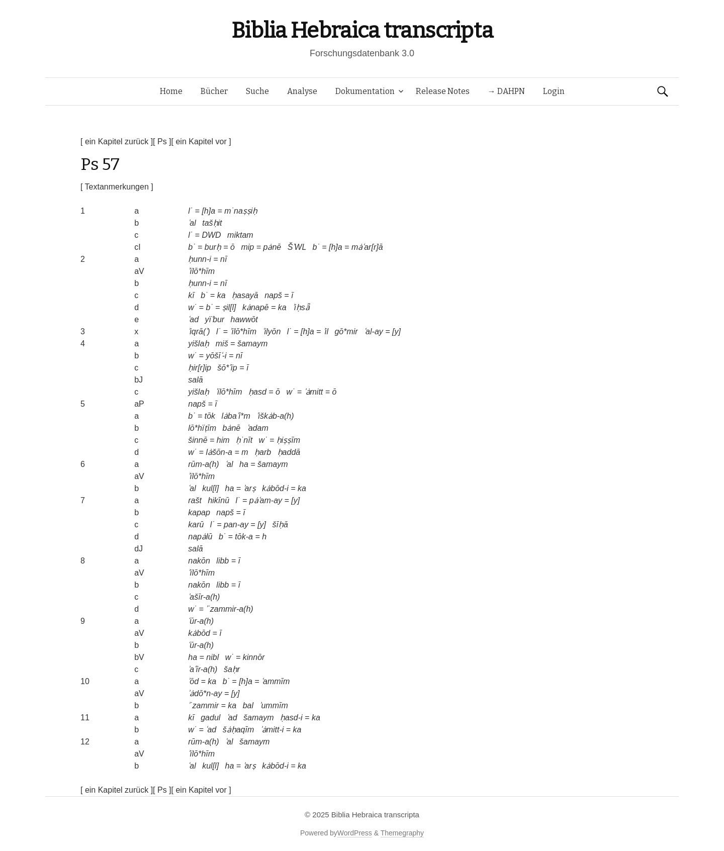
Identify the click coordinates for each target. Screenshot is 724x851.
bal (248, 705)
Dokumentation (365, 91)
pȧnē (272, 247)
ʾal (192, 223)
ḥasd (257, 392)
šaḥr (232, 669)
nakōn (199, 560)
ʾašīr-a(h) (204, 597)
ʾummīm (273, 705)
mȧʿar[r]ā (367, 247)
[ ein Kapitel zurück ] (116, 141)
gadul (210, 717)
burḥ (213, 247)
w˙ (192, 307)
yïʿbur (215, 319)
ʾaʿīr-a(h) (202, 669)
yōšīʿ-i (216, 355)
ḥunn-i (199, 259)
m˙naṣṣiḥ (240, 211)
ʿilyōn (271, 331)
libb (222, 560)
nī (223, 259)
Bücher (214, 91)
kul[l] (210, 488)
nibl (212, 657)
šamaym (252, 343)
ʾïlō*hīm (201, 271)
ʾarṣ (249, 488)
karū (196, 524)
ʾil (325, 331)
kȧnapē (255, 307)
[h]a (208, 211)
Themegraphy (402, 833)
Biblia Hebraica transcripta (362, 30)
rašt (195, 500)
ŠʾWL (297, 247)
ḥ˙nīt (244, 440)
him (223, 440)
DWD (211, 235)
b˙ (191, 247)
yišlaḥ (198, 343)
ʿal (229, 464)
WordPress (354, 833)
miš (222, 343)
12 (84, 741)
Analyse (302, 91)
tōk (210, 416)
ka (221, 295)
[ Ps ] (162, 141)
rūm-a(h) (203, 464)
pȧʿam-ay (265, 500)
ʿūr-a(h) (201, 621)
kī (191, 295)
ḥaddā (289, 452)
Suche (257, 91)
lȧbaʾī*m (236, 416)
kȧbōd (199, 633)
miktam (240, 235)
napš (273, 295)
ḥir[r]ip (199, 367)
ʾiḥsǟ (301, 307)
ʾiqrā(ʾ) (199, 331)
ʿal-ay (373, 331)
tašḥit (212, 223)
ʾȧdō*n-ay (205, 693)
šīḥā (280, 524)
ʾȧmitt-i (272, 729)
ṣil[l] (229, 307)
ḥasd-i (291, 717)
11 (84, 717)
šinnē (197, 440)
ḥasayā (245, 295)
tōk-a (244, 536)
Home (171, 91)
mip (247, 247)
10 (84, 681)
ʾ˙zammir (203, 705)
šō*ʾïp (227, 367)
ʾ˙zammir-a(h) (229, 609)
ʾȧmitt (313, 392)
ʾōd (193, 681)
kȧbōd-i (275, 488)
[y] (396, 331)
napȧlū (200, 536)
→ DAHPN (506, 91)
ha (243, 464)
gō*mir (345, 331)
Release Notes (443, 91)
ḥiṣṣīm (288, 440)
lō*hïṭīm (202, 428)
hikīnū (218, 500)
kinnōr (254, 657)
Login (554, 91)
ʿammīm (275, 681)
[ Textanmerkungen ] (116, 186)
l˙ (190, 211)
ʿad (193, 319)
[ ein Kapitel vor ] (201, 141)
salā (195, 379)
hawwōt (244, 319)
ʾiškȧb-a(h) (275, 416)
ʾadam (257, 428)
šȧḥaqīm (238, 729)
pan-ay (236, 524)
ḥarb (262, 452)
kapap (199, 512)
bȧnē (232, 428)
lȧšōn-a (219, 452)
